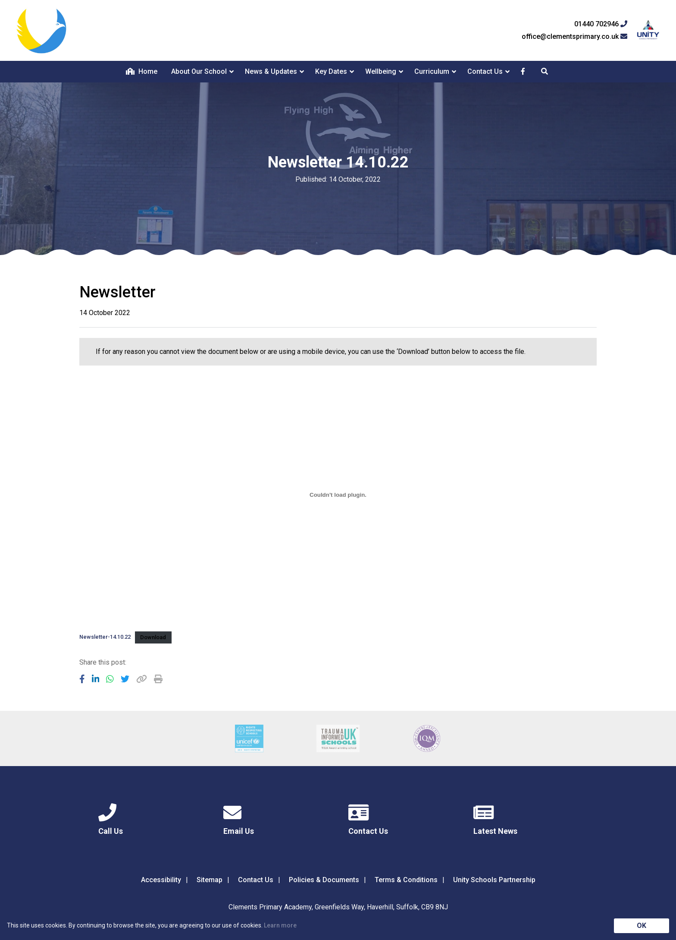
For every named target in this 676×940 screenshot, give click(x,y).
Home (141, 71)
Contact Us (485, 71)
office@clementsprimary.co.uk (574, 37)
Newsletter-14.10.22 (105, 637)
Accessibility (161, 880)
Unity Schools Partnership (494, 880)
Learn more (280, 925)
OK (641, 925)
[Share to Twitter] (125, 679)
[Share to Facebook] (82, 679)
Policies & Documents (324, 880)
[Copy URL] (141, 679)
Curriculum (431, 71)
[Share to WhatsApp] (110, 679)
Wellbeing (380, 71)
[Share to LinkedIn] (96, 679)
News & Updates (271, 71)
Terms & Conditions (406, 880)
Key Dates (331, 71)
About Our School (199, 71)
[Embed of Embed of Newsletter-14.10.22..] (338, 495)
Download (153, 637)
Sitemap (209, 880)
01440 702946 (600, 24)
